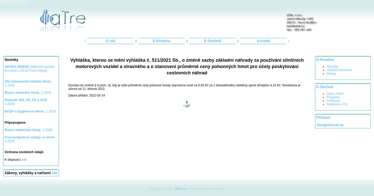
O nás (110, 41)
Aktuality (332, 66)
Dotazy (331, 73)
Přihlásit (323, 118)
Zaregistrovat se (330, 125)
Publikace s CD (337, 104)
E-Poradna (161, 41)
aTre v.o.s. (181, 189)
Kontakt (263, 41)
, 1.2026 (28, 92)
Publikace (333, 101)
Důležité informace (339, 70)
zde (55, 173)
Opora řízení (335, 93)
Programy (333, 97)
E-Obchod (212, 41)
